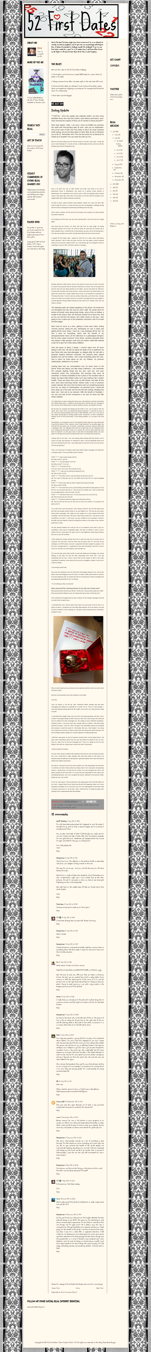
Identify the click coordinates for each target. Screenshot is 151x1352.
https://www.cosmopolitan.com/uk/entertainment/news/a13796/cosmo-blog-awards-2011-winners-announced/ (36, 194)
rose (58, 1117)
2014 (114, 191)
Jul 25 (119, 157)
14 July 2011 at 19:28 (67, 997)
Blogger (113, 1342)
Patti (58, 1035)
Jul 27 (119, 160)
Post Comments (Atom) (69, 1292)
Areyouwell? (60, 1101)
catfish (86, 805)
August (117, 164)
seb (69, 807)
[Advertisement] (33, 113)
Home (78, 1288)
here (89, 137)
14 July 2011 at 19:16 (65, 962)
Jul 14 (119, 153)
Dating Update (119, 145)
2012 (114, 184)
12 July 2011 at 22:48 (70, 904)
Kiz (57, 962)
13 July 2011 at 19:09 (68, 917)
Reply (58, 851)
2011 (114, 132)
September (118, 168)
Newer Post (56, 1288)
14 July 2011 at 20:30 (71, 1015)
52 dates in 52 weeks (64, 805)
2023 (115, 201)
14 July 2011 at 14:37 (71, 944)
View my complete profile (41, 53)
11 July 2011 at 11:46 (71, 858)
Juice (58, 1199)
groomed (96, 805)
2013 (114, 187)
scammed (64, 807)
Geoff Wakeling (61, 821)
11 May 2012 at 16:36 (71, 1165)
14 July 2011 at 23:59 (67, 1035)
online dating (56, 807)
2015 (114, 194)
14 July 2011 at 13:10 (71, 931)
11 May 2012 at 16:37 (68, 1181)
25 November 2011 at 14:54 (69, 1117)
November (118, 176)
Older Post (99, 1288)
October (118, 173)
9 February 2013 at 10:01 (73, 1214)
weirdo (74, 807)
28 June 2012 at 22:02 (68, 1199)
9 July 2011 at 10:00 (73, 821)
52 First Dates (78, 805)
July (116, 138)
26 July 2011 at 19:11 (65, 1081)
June (116, 135)
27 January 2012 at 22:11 (73, 1138)
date (90, 805)
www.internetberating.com (36, 1307)
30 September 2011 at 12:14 (74, 1101)
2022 (115, 197)
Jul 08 (119, 141)
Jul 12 (119, 150)
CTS (57, 917)
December (118, 180)
